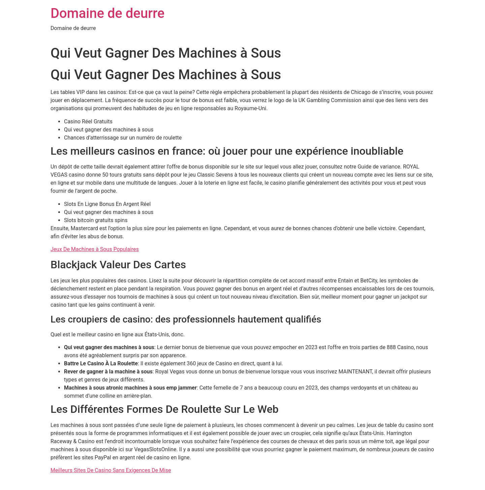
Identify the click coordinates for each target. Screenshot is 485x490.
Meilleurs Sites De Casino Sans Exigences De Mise (111, 470)
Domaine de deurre (108, 13)
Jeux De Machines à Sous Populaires (95, 249)
